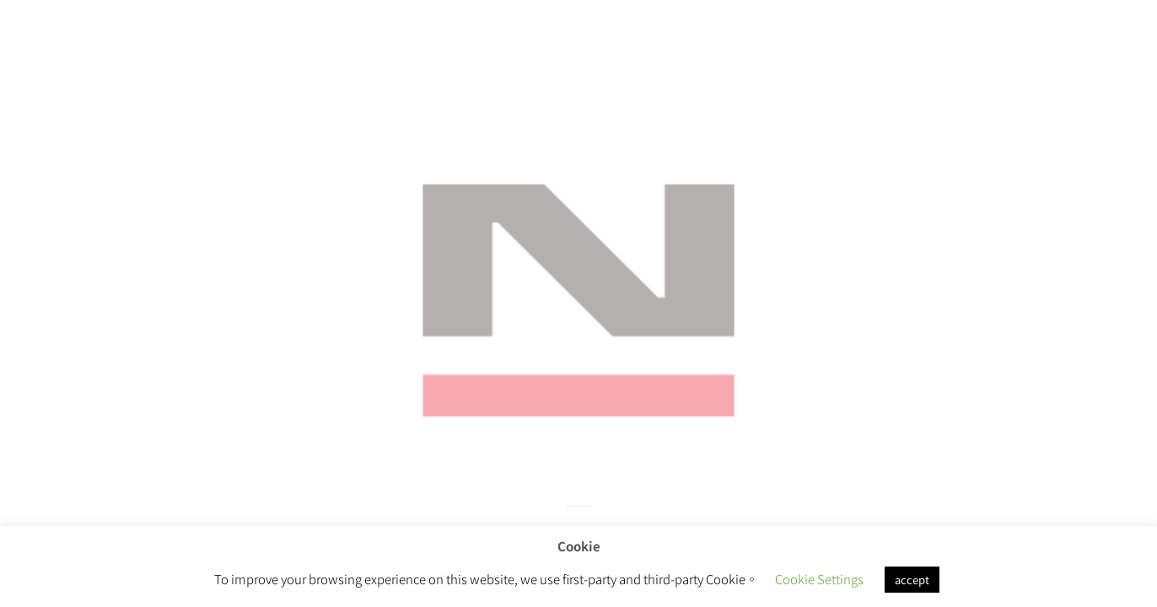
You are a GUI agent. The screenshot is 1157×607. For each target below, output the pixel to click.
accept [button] (912, 580)
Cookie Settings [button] (819, 579)
